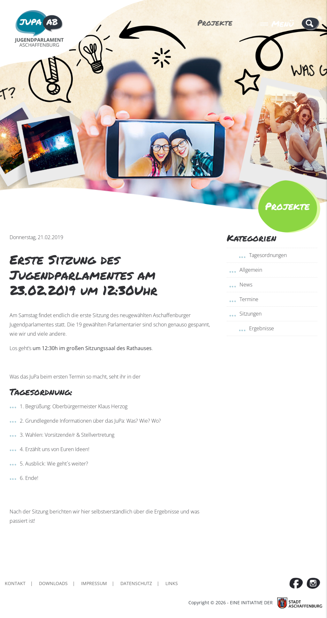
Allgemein (251, 269)
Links (171, 583)
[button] (310, 23)
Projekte (214, 22)
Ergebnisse (261, 328)
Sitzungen (251, 313)
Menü (276, 23)
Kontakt (15, 583)
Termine (249, 299)
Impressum (94, 583)
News (246, 284)
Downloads (53, 583)
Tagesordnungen (268, 255)
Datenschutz (136, 583)
